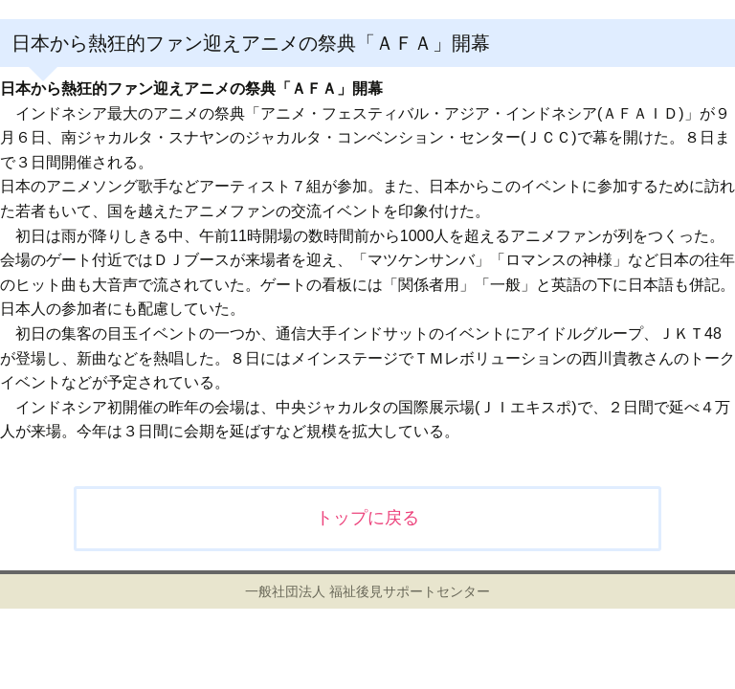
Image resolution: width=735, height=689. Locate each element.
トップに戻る (367, 517)
